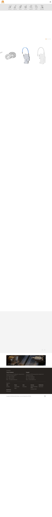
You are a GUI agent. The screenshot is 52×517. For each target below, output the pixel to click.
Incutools (8, 386)
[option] (26, 26)
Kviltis (15, 388)
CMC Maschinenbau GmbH (34, 387)
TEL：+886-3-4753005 (10, 376)
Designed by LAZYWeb (27, 396)
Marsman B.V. (41, 386)
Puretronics (25, 386)
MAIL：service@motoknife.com (11, 379)
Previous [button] (42, 350)
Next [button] (45, 350)
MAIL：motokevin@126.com (31, 379)
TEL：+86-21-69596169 (30, 376)
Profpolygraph (16, 386)
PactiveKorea (8, 391)
